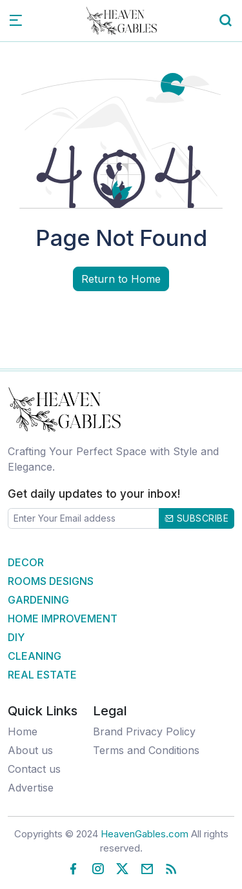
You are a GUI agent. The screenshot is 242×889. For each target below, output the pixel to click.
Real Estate (42, 674)
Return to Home (121, 278)
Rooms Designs (51, 581)
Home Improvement (62, 618)
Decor (26, 562)
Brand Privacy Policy (144, 731)
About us (30, 750)
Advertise (31, 787)
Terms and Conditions (146, 750)
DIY (16, 637)
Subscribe (197, 518)
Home (22, 731)
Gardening (38, 599)
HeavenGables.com (144, 834)
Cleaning (34, 655)
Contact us (34, 768)
